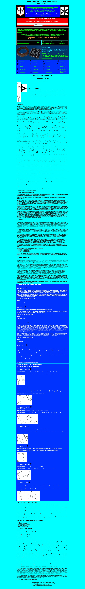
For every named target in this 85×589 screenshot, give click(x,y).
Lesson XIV (35, 69)
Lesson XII (62, 66)
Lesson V (22, 63)
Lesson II (35, 61)
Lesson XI (48, 66)
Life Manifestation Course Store (28, 43)
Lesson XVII (22, 72)
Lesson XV (48, 69)
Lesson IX (22, 66)
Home (42, 15)
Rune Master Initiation (63, 72)
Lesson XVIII (35, 72)
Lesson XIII (22, 69)
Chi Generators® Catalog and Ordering (48, 42)
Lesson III (48, 61)
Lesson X (35, 66)
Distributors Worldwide (62, 42)
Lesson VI (35, 63)
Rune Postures (49, 72)
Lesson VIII (62, 63)
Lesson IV (62, 61)
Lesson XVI (62, 69)
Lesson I (22, 61)
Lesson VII (48, 63)
